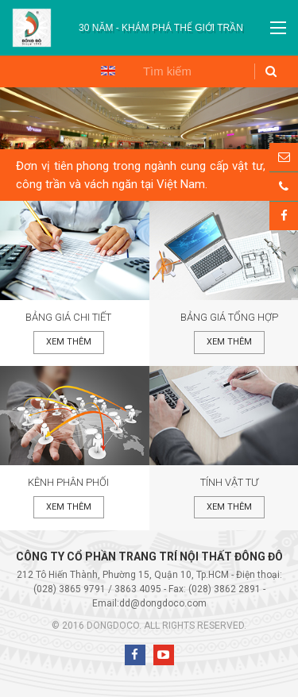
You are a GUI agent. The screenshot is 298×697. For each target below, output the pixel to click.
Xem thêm (68, 342)
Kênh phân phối (68, 482)
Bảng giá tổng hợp (229, 317)
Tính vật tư (229, 482)
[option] (161, 28)
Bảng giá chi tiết (68, 317)
